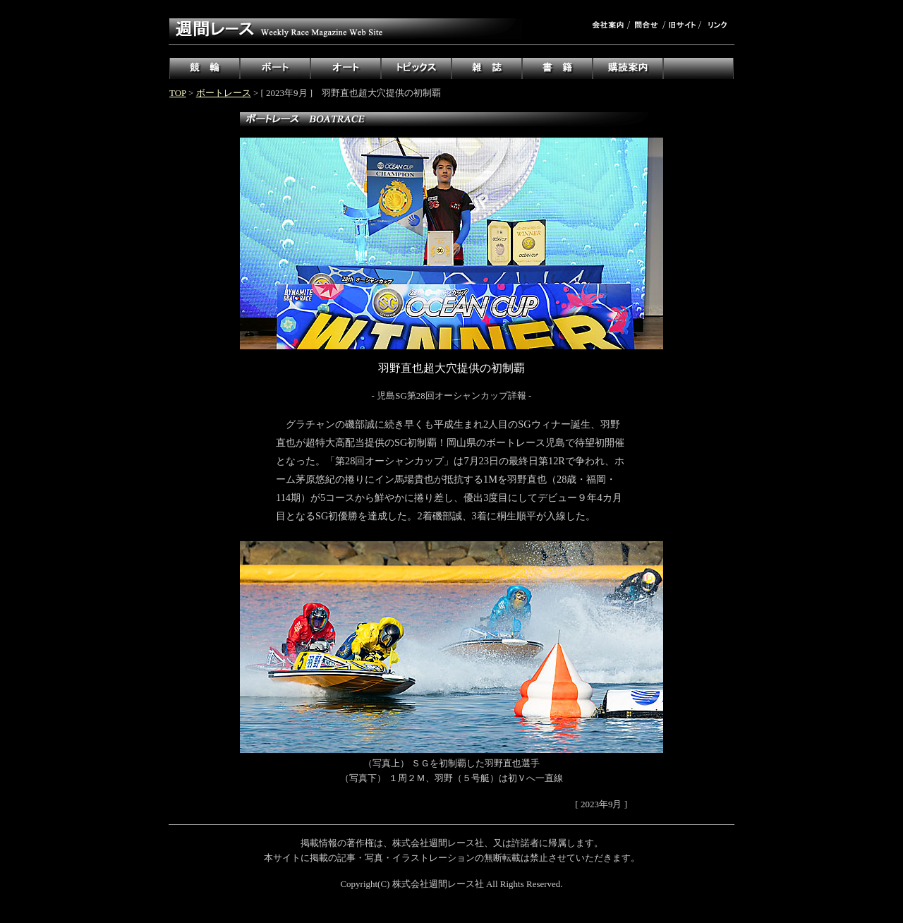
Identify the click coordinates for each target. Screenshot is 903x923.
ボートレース (223, 93)
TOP (177, 93)
